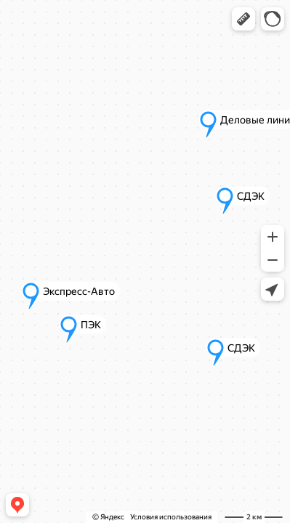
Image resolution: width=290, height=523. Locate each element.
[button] (243, 19)
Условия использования (171, 517)
